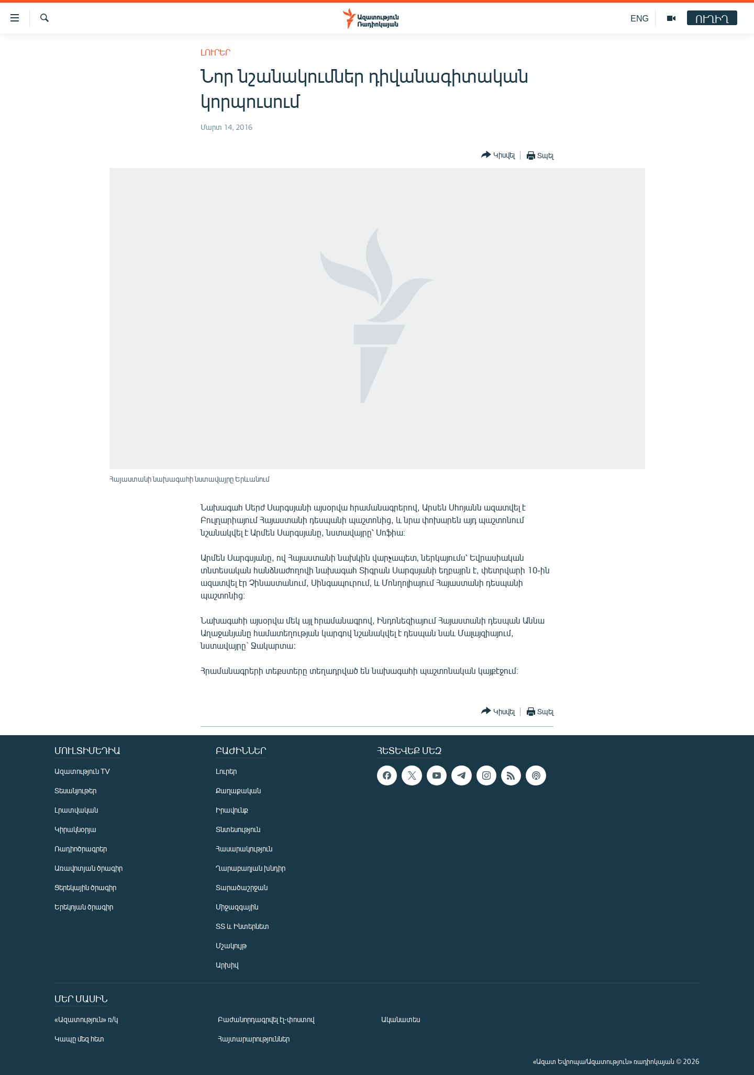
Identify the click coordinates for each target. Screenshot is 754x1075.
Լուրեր (215, 52)
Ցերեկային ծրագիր (85, 887)
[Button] (498, 155)
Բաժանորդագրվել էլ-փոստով (266, 1019)
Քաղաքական (238, 790)
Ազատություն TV (82, 771)
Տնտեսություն (238, 829)
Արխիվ (227, 964)
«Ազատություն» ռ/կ (86, 1019)
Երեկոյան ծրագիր (83, 906)
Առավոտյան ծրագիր (88, 867)
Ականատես (400, 1019)
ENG (639, 18)
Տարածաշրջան (242, 887)
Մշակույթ (231, 945)
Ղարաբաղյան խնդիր (250, 867)
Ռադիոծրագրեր (80, 848)
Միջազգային (237, 906)
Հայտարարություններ (254, 1038)
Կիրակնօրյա (75, 829)
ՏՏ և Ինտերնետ (242, 926)
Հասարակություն (244, 848)
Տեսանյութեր (75, 790)
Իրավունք (232, 809)
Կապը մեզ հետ (79, 1038)
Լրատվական (76, 809)
